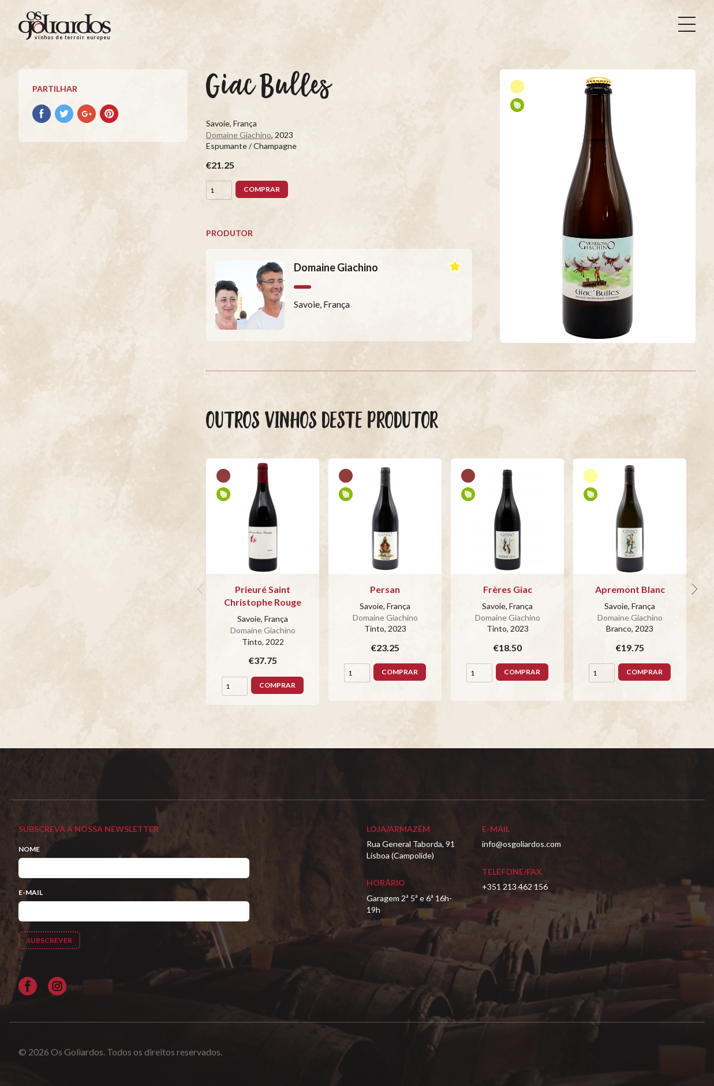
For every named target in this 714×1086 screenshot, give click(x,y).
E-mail (30, 892)
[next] (693, 589)
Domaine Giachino (238, 135)
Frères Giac (507, 589)
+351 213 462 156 (515, 886)
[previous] (201, 589)
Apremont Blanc (630, 589)
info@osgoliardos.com (521, 844)
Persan (385, 589)
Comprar (262, 189)
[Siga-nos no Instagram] (57, 986)
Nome (29, 849)
